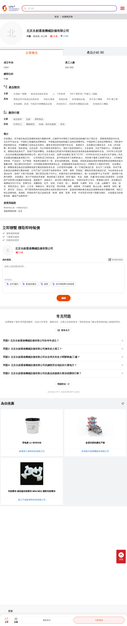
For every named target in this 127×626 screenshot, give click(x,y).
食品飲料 (17, 119)
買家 (10, 611)
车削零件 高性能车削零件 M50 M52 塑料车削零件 (32, 491)
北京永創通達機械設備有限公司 (49, 31)
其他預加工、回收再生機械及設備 (72, 103)
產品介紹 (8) (95, 52)
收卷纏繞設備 (78, 99)
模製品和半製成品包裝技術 (26, 99)
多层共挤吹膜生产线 (95, 442)
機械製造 (30, 124)
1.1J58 (64, 36)
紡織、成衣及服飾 (47, 124)
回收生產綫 (49, 99)
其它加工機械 (95, 99)
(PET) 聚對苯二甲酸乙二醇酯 (83, 93)
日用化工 (17, 124)
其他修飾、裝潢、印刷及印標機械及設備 (33, 103)
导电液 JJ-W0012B (31, 442)
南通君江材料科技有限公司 (32, 451)
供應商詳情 (67, 16)
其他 (62, 124)
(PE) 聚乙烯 (112, 99)
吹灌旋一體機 (20, 93)
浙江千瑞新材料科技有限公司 (32, 499)
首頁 (56, 16)
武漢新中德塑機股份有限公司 (95, 451)
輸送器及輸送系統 (39, 93)
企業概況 (32, 53)
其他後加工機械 (100, 103)
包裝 (28, 119)
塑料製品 (39, 119)
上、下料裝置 (58, 93)
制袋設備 (63, 99)
